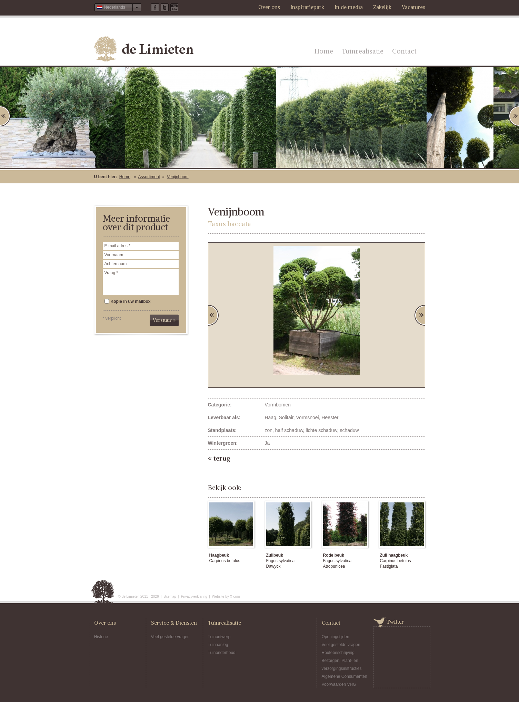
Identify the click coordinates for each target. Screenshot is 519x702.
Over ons (269, 7)
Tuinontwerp (219, 636)
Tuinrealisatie (362, 51)
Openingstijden (335, 636)
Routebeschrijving (338, 652)
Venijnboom (178, 176)
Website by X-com (226, 596)
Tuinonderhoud (222, 652)
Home (324, 51)
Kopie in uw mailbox (127, 301)
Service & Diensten (174, 622)
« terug (219, 458)
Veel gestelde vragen (170, 636)
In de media (349, 7)
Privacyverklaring (194, 596)
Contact (404, 51)
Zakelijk (382, 7)
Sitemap (169, 596)
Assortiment (149, 176)
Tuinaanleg (218, 644)
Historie (101, 636)
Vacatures (413, 7)
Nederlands (111, 7)
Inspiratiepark (307, 7)
